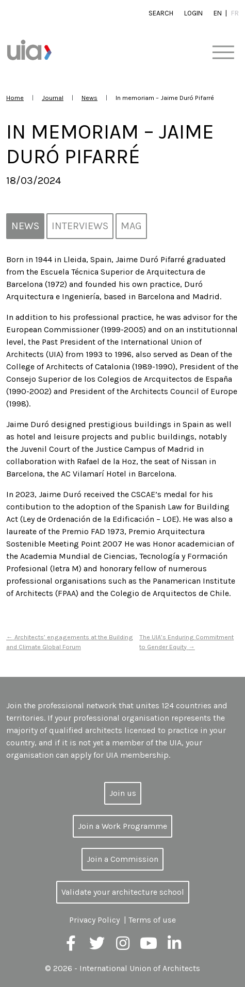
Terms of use (152, 920)
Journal (52, 97)
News (89, 97)
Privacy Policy (94, 920)
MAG (131, 226)
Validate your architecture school (122, 892)
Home (15, 97)
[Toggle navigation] (223, 53)
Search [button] (161, 13)
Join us (122, 793)
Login (193, 13)
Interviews (80, 226)
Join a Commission (122, 859)
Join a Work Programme (122, 826)
